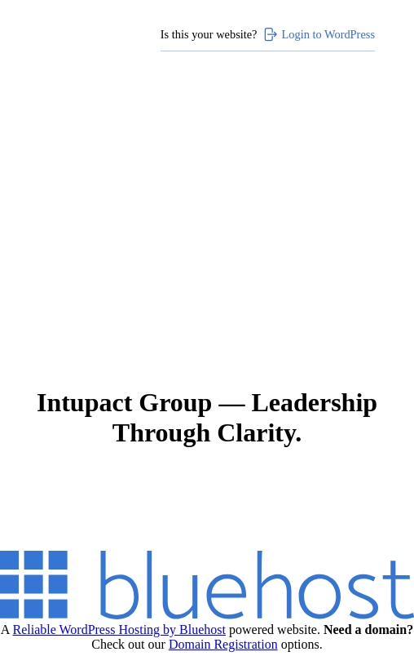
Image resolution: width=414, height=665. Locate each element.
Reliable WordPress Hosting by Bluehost (119, 629)
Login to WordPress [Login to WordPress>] (319, 34)
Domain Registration (223, 644)
